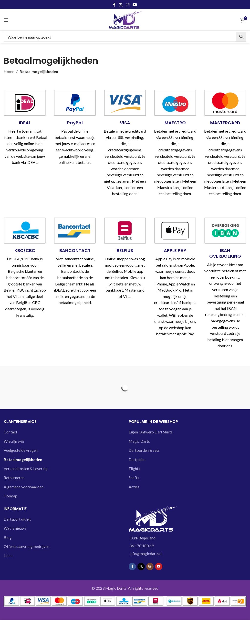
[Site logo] (125, 19)
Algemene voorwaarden (23, 486)
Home (9, 71)
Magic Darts (139, 441)
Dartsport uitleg (17, 519)
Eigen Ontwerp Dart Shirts (151, 432)
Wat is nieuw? (15, 528)
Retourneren (14, 477)
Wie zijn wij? (14, 441)
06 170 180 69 (142, 545)
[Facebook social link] (114, 4)
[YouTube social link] (135, 4)
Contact (10, 432)
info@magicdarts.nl (146, 553)
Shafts (134, 477)
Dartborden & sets (144, 450)
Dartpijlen (137, 459)
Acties (134, 486)
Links (8, 555)
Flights (134, 468)
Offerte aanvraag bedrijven (26, 546)
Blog (8, 537)
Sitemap (10, 496)
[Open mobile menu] (6, 20)
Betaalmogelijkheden (23, 459)
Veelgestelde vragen (21, 450)
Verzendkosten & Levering (26, 468)
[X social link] (120, 4)
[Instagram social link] (127, 4)
